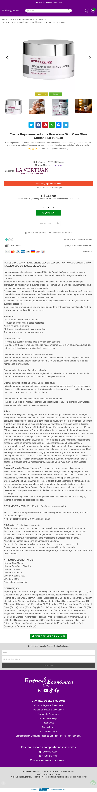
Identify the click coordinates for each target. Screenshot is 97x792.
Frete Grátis (48, 723)
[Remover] (43, 207)
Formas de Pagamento (48, 714)
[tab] (48, 240)
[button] (7, 58)
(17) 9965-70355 (48, 752)
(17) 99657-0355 (48, 756)
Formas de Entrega (48, 718)
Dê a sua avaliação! (61, 149)
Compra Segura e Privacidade (48, 705)
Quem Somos (48, 727)
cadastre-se (57, 2)
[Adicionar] (53, 207)
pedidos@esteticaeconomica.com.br (48, 760)
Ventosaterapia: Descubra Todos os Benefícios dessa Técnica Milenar (48, 736)
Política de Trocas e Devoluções (48, 710)
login (48, 2)
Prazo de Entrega (48, 731)
